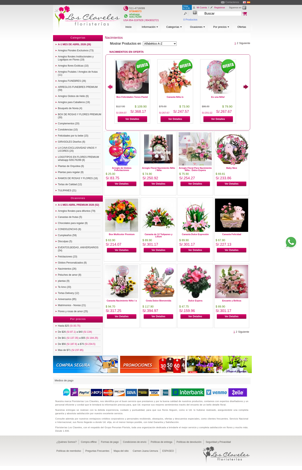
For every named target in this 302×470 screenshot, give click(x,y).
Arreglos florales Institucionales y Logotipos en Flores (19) (75, 58)
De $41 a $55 (78, 338)
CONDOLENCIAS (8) (69, 229)
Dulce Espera (195, 300)
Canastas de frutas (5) (70, 217)
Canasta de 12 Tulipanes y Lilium (159, 235)
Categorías (174, 26)
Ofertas (241, 26)
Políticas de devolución (189, 442)
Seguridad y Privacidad (218, 442)
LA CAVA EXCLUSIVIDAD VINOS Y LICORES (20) (77, 149)
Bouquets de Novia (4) (70, 108)
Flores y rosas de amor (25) (73, 311)
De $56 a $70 (76, 344)
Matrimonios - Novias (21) (72, 305)
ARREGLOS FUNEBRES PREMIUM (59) (78, 88)
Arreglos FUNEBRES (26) (72, 81)
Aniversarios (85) (67, 299)
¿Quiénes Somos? (66, 442)
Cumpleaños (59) (67, 235)
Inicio (128, 26)
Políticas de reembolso (68, 451)
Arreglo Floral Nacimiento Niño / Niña (158, 169)
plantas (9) (64, 281)
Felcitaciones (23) (67, 256)
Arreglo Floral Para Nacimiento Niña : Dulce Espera (195, 169)
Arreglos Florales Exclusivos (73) (75, 50)
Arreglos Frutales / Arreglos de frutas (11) (78, 73)
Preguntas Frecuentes (97, 451)
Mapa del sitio (121, 451)
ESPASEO (168, 451)
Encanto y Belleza (231, 300)
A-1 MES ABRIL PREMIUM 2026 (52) (78, 204)
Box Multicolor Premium (122, 234)
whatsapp (134, 14)
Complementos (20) (68, 123)
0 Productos (190, 19)
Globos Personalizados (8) (72, 262)
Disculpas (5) (65, 241)
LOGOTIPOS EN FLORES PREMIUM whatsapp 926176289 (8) (78, 158)
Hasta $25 (69, 325)
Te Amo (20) (64, 287)
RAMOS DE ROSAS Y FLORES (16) (78, 178)
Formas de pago (110, 442)
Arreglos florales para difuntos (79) (76, 211)
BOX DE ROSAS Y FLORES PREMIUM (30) (79, 116)
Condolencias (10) (68, 129)
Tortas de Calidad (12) (70, 184)
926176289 (135, 16)
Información (150, 26)
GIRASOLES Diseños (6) (71, 141)
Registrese (219, 7)
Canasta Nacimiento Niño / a (122, 300)
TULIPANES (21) (67, 190)
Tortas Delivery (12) (68, 293)
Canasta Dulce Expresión (195, 234)
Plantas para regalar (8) (71, 172)
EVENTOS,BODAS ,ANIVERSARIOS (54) (78, 249)
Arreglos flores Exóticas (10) (73, 65)
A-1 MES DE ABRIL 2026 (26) (74, 44)
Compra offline (89, 442)
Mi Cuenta (202, 7)
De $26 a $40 (75, 331)
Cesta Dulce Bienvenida (158, 300)
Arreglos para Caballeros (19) (74, 102)
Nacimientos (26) (67, 268)
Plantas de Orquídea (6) (71, 166)
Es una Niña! (218, 97)
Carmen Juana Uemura (145, 451)
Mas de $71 (70, 350)
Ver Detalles (132, 119)
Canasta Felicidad (231, 234)
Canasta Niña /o (175, 97)
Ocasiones (197, 26)
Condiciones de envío (134, 442)
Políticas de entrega (161, 442)
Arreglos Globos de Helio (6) (73, 96)
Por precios (221, 26)
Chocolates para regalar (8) (73, 223)
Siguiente (244, 43)
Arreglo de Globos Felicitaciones (121, 169)
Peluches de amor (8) (69, 274)
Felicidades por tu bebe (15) (73, 135)
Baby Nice (231, 168)
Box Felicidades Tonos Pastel (132, 97)
